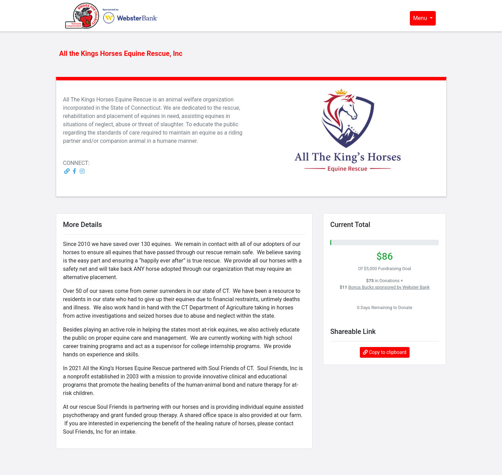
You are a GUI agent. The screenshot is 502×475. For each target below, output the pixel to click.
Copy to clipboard (384, 352)
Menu (420, 18)
